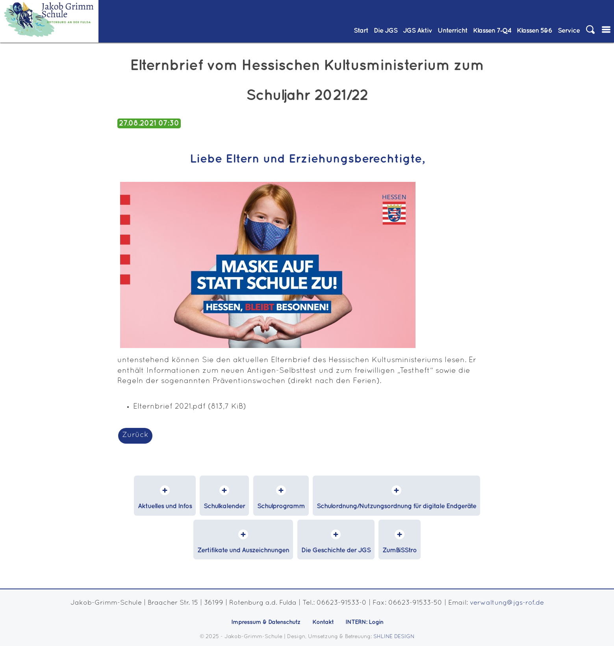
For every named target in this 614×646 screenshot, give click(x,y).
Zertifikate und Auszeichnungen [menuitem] (243, 550)
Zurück (135, 435)
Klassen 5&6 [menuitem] (534, 31)
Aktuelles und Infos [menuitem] (165, 506)
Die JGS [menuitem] (385, 31)
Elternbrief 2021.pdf (189, 407)
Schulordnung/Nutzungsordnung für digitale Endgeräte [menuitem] (396, 506)
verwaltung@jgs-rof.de (507, 603)
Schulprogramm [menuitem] (281, 506)
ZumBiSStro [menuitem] (399, 550)
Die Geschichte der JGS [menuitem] (336, 550)
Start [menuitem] (361, 31)
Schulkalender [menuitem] (224, 506)
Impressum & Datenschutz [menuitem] (266, 622)
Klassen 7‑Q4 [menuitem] (492, 31)
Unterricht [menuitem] (452, 31)
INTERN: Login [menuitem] (364, 622)
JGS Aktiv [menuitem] (417, 31)
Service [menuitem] (569, 31)
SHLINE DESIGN (394, 636)
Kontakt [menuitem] (323, 622)
